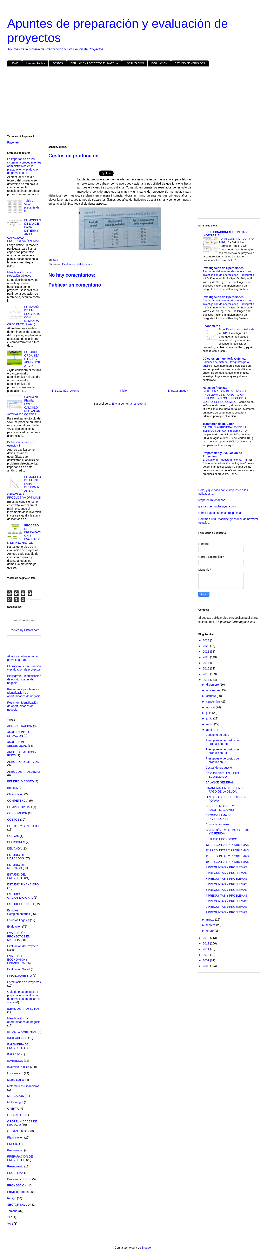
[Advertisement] (131, 101)
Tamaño (12, 1211)
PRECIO (12, 1144)
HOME (14, 63)
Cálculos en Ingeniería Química (224, 358)
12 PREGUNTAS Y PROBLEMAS (227, 850)
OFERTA (13, 1108)
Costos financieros (217, 824)
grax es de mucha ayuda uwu (217, 506)
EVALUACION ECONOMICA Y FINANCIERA (17, 959)
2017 (206, 663)
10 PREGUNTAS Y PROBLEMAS (227, 861)
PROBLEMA (15, 1172)
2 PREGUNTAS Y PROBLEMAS (226, 906)
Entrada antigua (178, 390)
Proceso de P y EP (19, 1179)
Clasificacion (15, 794)
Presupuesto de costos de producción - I (222, 760)
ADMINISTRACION (19, 726)
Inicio (123, 390)
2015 (206, 674)
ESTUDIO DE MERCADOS (190, 63)
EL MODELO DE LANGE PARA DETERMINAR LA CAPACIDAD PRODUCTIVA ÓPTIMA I (24, 231)
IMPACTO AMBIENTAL (22, 1031)
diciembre (213, 684)
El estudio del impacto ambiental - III (225, 459)
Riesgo (11, 1198)
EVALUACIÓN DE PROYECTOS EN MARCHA (19, 936)
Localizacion (15, 1073)
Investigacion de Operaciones (223, 268)
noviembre (213, 690)
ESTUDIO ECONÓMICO (221, 839)
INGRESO (14, 1054)
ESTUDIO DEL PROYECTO (16, 876)
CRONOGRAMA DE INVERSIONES (219, 817)
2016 (206, 668)
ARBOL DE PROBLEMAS (23, 771)
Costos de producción (219, 767)
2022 (206, 646)
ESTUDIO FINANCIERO (23, 884)
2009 (206, 960)
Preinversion (15, 1150)
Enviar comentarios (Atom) (129, 403)
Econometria (211, 326)
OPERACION (16, 1115)
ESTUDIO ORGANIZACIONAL (20, 895)
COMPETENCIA (17, 800)
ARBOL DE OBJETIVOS (23, 761)
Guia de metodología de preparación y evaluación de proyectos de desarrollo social (24, 997)
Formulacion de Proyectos (24, 982)
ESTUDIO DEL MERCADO (16, 866)
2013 (206, 938)
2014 (206, 679)
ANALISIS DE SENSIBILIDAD (17, 744)
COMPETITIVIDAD (19, 807)
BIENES (12, 787)
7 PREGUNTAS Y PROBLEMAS (226, 878)
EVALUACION (159, 63)
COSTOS (57, 63)
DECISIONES (16, 842)
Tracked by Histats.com (24, 630)
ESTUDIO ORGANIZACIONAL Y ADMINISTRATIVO (32, 358)
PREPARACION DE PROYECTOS (20, 1158)
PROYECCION (17, 1185)
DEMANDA (14, 848)
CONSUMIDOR (17, 813)
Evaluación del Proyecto (77, 264)
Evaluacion (14, 926)
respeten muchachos (211, 500)
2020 (206, 657)
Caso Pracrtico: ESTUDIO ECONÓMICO (222, 774)
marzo (210, 919)
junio (209, 718)
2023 (206, 640)
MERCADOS (15, 1095)
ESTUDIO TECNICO (20, 904)
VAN (10, 1223)
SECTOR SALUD (18, 1204)
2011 (206, 949)
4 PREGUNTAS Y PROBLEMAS (226, 895)
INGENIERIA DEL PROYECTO (18, 1046)
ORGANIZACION (18, 1131)
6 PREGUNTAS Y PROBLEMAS (226, 884)
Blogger (147, 1247)
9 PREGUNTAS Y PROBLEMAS (226, 867)
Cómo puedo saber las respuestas (220, 512)
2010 (206, 954)
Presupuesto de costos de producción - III (222, 742)
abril (209, 729)
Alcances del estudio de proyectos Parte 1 (22, 658)
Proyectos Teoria (18, 1191)
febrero (211, 925)
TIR (9, 1217)
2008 (206, 966)
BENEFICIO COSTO (20, 781)
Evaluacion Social (18, 969)
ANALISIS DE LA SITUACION (18, 734)
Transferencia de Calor (218, 423)
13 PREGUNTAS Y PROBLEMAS (227, 844)
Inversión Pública (35, 63)
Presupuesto (15, 1166)
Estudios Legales (18, 920)
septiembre (213, 701)
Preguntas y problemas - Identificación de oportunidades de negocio (23, 693)
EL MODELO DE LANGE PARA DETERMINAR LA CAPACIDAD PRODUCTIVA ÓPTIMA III (24, 487)
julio (209, 712)
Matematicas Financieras (23, 1086)
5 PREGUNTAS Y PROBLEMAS (226, 889)
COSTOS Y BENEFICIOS (23, 826)
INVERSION (15, 1060)
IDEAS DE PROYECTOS (23, 1008)
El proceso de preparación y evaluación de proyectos (24, 668)
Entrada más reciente (65, 390)
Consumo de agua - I (219, 734)
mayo (210, 724)
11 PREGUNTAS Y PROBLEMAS (227, 856)
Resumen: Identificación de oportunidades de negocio (22, 706)
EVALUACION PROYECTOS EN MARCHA (94, 63)
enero (210, 930)
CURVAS (13, 836)
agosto (211, 707)
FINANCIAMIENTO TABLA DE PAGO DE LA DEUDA (225, 789)
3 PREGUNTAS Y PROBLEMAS (226, 901)
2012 (206, 943)
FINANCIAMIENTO (19, 975)
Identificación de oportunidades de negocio (23, 1020)
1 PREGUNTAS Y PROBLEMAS (226, 912)
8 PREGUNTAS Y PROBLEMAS (226, 872)
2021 (206, 651)
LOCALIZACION (135, 63)
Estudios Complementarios (18, 912)
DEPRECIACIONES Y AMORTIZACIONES (220, 808)
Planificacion (15, 1137)
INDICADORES (17, 1038)
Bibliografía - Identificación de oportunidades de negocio (24, 679)
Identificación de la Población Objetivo (19, 274)
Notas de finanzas (215, 387)
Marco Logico (16, 1079)
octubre (211, 696)
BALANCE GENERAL (220, 782)
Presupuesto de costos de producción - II (222, 751)
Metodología (15, 1102)
